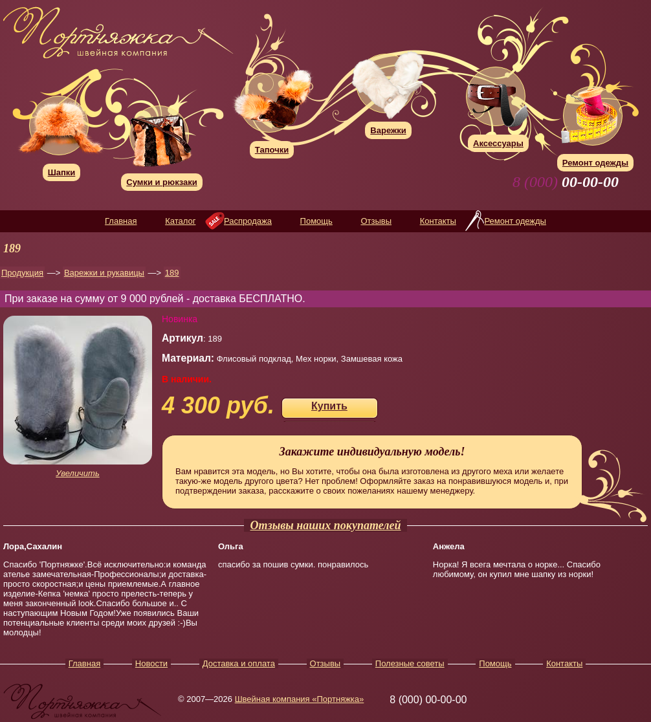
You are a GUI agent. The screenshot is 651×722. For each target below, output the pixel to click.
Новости (151, 663)
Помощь (316, 221)
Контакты (438, 221)
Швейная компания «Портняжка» (299, 699)
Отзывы (376, 221)
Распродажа (248, 221)
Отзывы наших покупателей (325, 525)
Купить (329, 405)
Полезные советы (410, 663)
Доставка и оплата (239, 663)
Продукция (22, 273)
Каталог (180, 221)
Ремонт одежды (515, 221)
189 (172, 273)
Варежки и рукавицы (104, 273)
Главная (121, 221)
